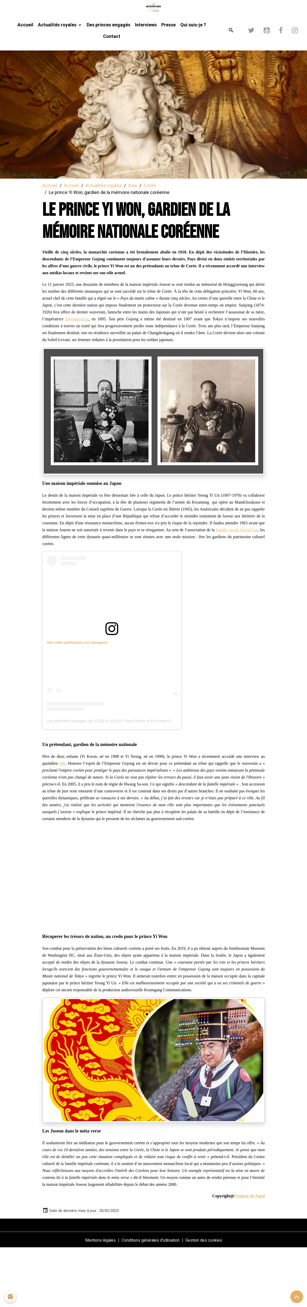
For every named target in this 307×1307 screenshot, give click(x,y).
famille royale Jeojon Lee (237, 589)
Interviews (146, 83)
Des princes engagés (108, 83)
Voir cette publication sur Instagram (77, 701)
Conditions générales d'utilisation (150, 1299)
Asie (132, 244)
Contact (111, 95)
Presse (168, 83)
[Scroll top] (296, 1296)
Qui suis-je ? (193, 83)
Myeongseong (77, 378)
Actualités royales (57, 83)
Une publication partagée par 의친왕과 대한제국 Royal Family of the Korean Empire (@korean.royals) (128, 780)
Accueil (25, 83)
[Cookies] (11, 1296)
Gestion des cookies (211, 1299)
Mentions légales (92, 1299)
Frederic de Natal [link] (249, 1255)
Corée (150, 244)
